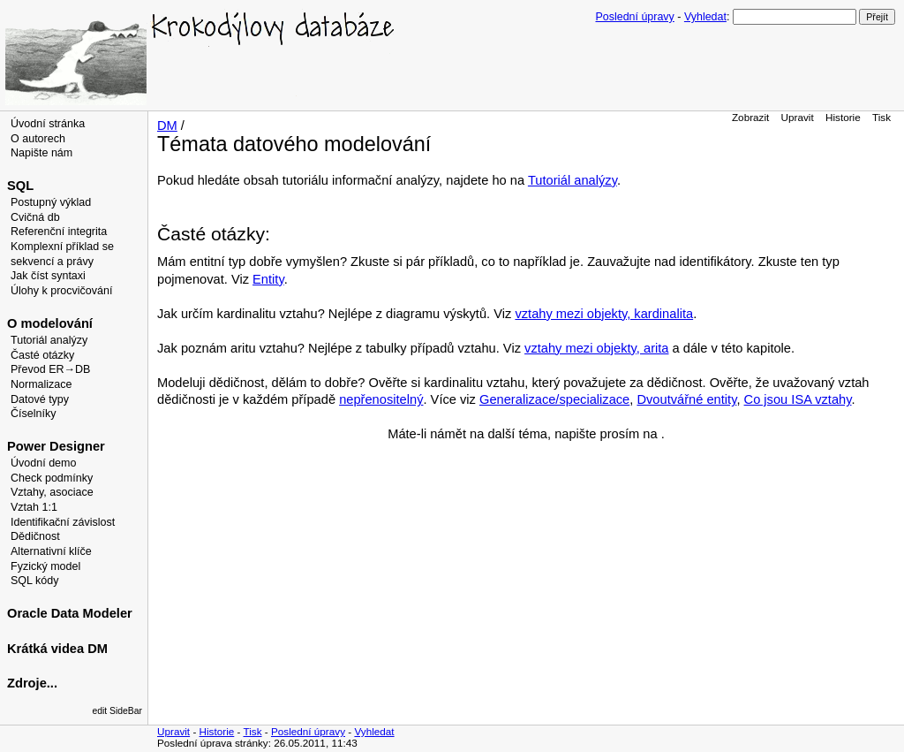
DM (167, 125)
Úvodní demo (43, 463)
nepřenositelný (381, 399)
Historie (843, 117)
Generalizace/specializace (554, 399)
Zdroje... (32, 683)
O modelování (50, 323)
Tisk (881, 117)
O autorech (38, 139)
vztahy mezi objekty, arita (596, 348)
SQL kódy (35, 580)
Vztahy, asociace (52, 492)
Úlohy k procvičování (61, 291)
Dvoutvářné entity (686, 399)
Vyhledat (705, 17)
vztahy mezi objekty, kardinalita (604, 314)
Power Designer (56, 446)
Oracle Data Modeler (69, 613)
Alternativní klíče (51, 551)
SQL (20, 186)
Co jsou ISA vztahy (798, 399)
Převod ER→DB (50, 369)
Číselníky (33, 413)
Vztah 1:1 (34, 507)
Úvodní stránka (48, 124)
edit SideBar (117, 711)
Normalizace (41, 384)
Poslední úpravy (635, 17)
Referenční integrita (59, 231)
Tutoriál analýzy (49, 340)
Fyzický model (45, 566)
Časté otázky (42, 355)
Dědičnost (35, 536)
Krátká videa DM (57, 649)
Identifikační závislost (63, 522)
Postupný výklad (51, 202)
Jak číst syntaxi (48, 276)
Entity (268, 279)
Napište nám (41, 153)
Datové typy (40, 399)
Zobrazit (750, 117)
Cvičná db (35, 217)
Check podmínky (52, 478)
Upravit (797, 117)
